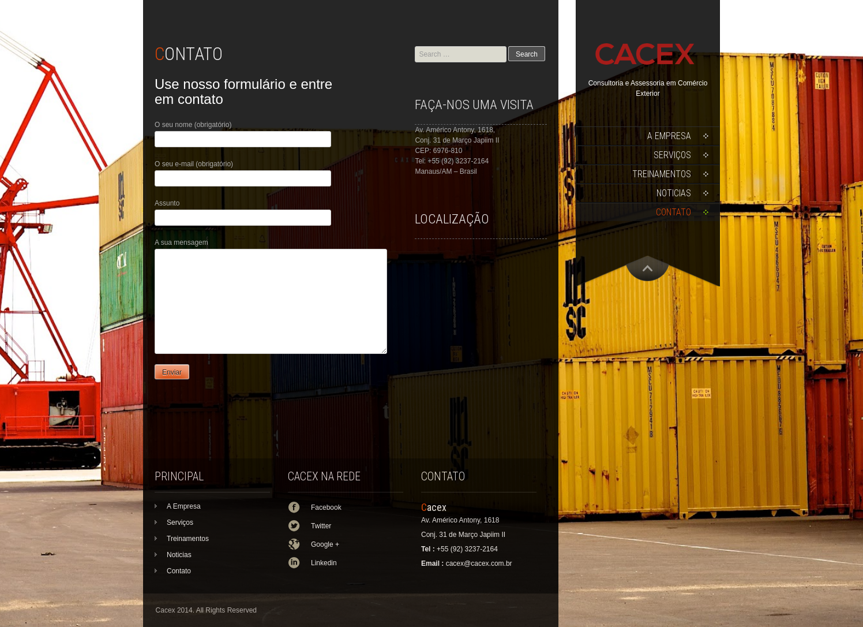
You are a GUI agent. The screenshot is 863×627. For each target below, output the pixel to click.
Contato (673, 212)
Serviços (672, 155)
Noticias (673, 193)
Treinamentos (661, 174)
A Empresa (669, 135)
